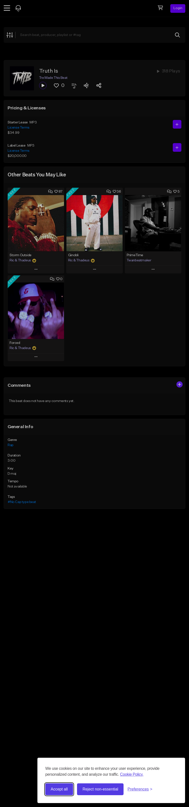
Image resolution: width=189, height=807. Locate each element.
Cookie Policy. (131, 774)
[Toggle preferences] (139, 789)
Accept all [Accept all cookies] (59, 789)
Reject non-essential (100, 789)
